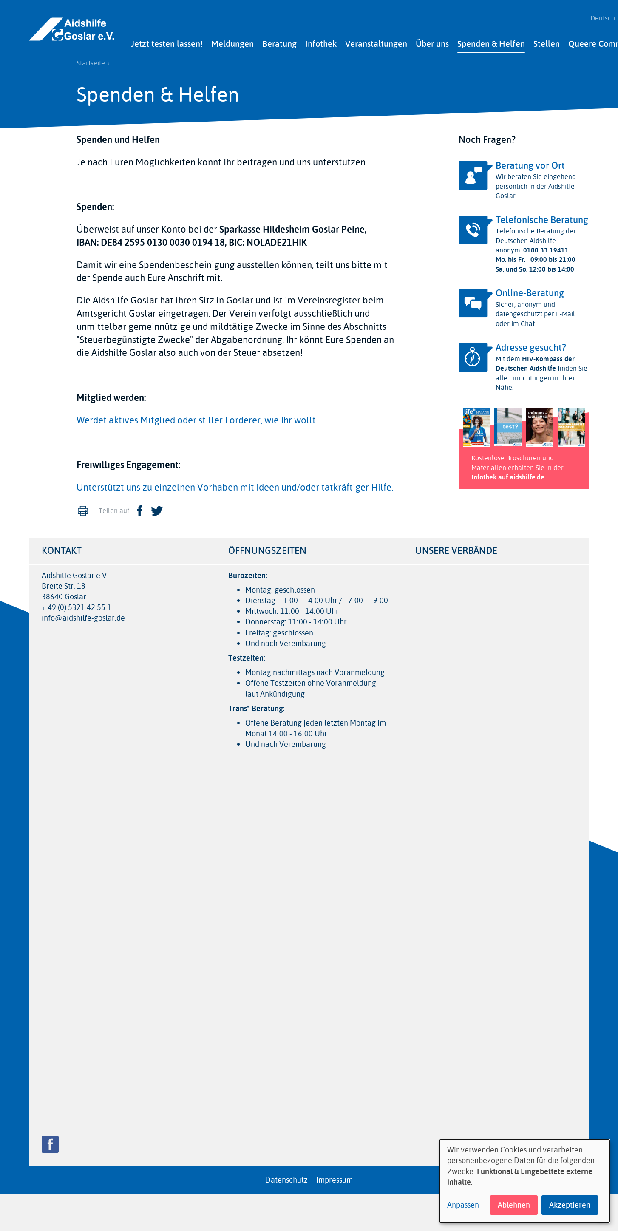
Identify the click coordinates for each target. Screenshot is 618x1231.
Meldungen (232, 41)
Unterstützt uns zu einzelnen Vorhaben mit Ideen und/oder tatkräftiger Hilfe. (235, 485)
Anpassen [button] (463, 1205)
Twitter (156, 508)
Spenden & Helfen (491, 41)
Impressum (334, 1177)
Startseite (91, 60)
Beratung (279, 41)
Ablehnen (514, 1205)
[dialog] (524, 1181)
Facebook (139, 508)
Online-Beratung (530, 291)
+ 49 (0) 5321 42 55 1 (76, 605)
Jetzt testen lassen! (167, 41)
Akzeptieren (569, 1205)
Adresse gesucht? (531, 345)
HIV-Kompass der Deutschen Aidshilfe (535, 361)
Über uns (432, 41)
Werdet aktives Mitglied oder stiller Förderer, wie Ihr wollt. (197, 418)
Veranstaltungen (376, 41)
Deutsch (599, 17)
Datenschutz (286, 1177)
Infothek (321, 41)
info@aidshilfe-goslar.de (83, 616)
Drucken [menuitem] (83, 508)
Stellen (546, 41)
